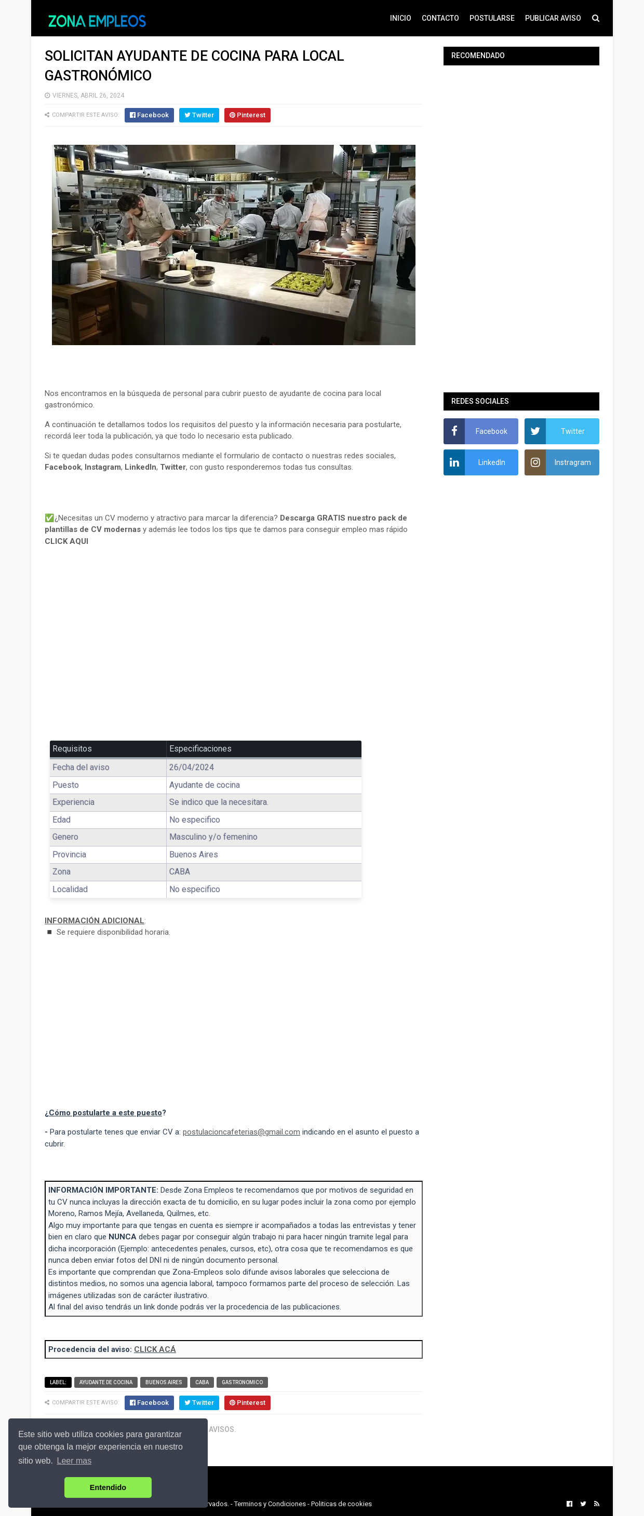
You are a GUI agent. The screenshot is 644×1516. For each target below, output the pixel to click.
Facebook (63, 467)
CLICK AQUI (66, 541)
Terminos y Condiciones (270, 1504)
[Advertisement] (234, 650)
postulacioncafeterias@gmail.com (241, 1132)
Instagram (103, 467)
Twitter (173, 467)
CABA (202, 1382)
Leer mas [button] (74, 1460)
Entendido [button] (108, 1487)
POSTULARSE (492, 18)
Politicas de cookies (341, 1504)
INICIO (400, 18)
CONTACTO (440, 18)
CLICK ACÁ (155, 1349)
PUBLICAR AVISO (553, 18)
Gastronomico (242, 1382)
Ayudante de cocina (105, 1382)
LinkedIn (140, 467)
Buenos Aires (163, 1382)
